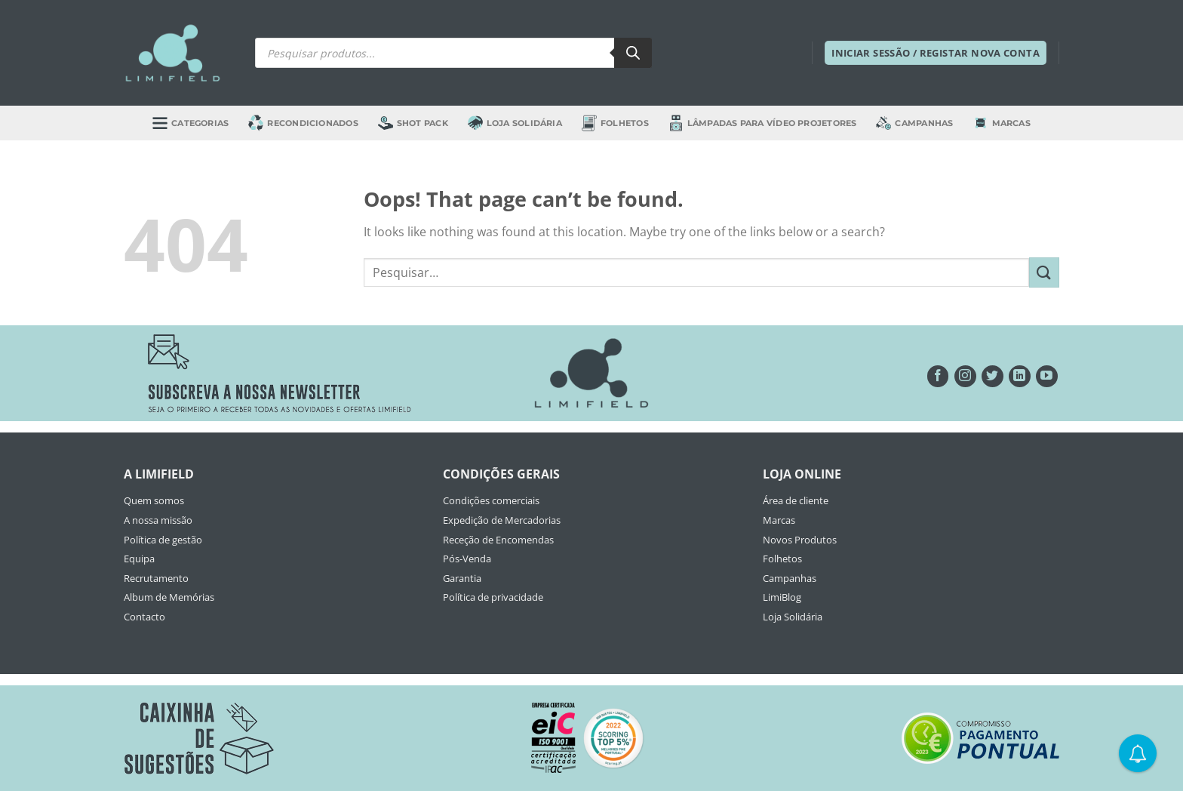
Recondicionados (303, 123)
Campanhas (914, 123)
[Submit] (1044, 272)
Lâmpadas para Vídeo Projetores (762, 123)
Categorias (190, 123)
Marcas (1002, 123)
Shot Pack (413, 123)
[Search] (633, 53)
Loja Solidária (515, 123)
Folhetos (615, 123)
